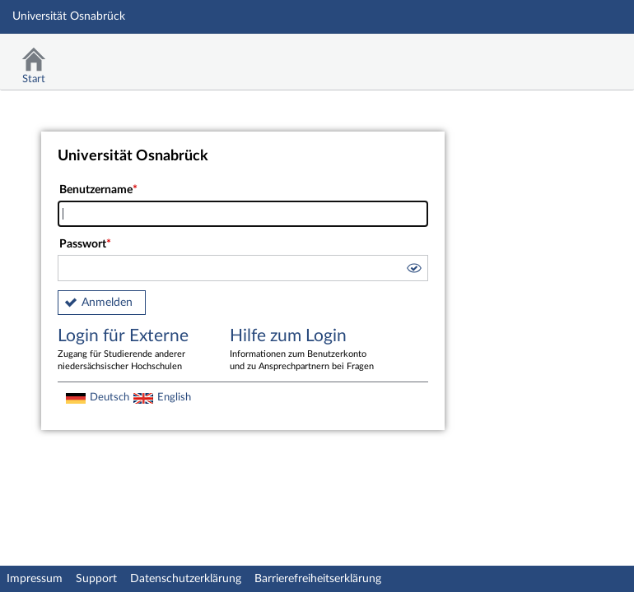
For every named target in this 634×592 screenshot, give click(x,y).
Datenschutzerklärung (185, 579)
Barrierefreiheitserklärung (317, 579)
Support (96, 579)
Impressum (35, 579)
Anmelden (107, 302)
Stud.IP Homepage (570, 55)
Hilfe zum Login (304, 350)
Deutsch (109, 397)
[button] (413, 270)
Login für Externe (132, 350)
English (174, 397)
